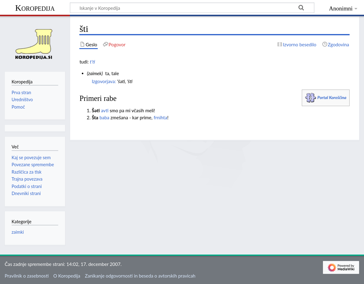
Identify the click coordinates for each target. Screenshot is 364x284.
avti (104, 110)
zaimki (18, 232)
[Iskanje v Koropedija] (192, 8)
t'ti (92, 61)
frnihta (160, 117)
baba (104, 117)
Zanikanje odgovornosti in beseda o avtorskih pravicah (140, 275)
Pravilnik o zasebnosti (27, 275)
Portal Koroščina (332, 97)
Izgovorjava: (104, 81)
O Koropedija (66, 275)
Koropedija (35, 8)
